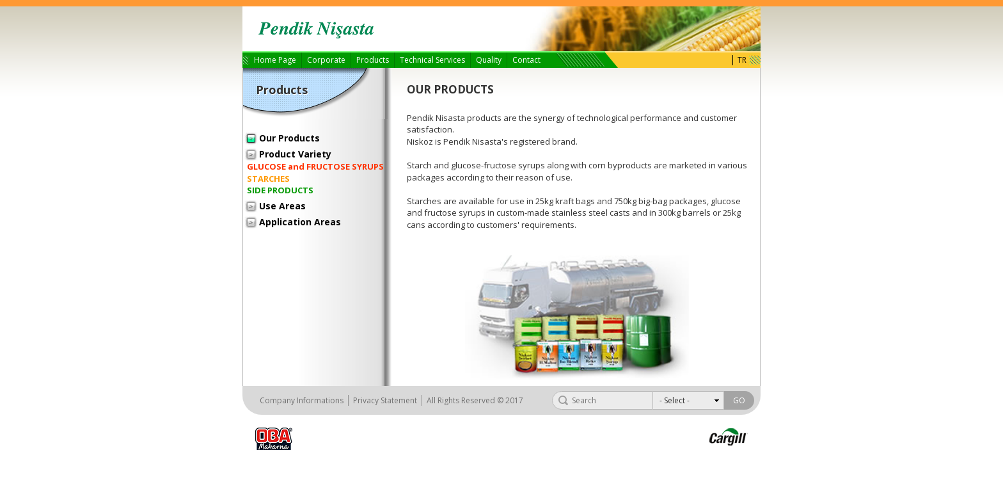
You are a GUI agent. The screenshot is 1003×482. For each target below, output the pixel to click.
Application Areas (300, 222)
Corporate (326, 59)
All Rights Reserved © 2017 (475, 400)
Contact (526, 59)
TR (742, 60)
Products (372, 59)
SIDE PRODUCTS (280, 190)
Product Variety (295, 154)
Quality (489, 59)
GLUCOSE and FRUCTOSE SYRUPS (315, 166)
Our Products (289, 138)
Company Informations (302, 400)
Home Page (275, 59)
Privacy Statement (385, 400)
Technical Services (432, 59)
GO (739, 400)
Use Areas (282, 206)
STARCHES (268, 178)
